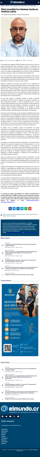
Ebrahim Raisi (25, 214)
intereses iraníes (33, 214)
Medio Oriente (6, 216)
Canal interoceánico (16, 214)
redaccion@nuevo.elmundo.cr (14, 232)
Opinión (7, 5)
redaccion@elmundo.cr (31, 200)
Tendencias (4, 438)
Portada (2, 5)
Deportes (3, 432)
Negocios (4, 440)
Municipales (4, 431)
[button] (1, 2)
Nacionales (4, 429)
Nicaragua (13, 216)
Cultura (3, 436)
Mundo (3, 434)
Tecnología (4, 441)
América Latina (6, 214)
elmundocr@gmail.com (8, 202)
